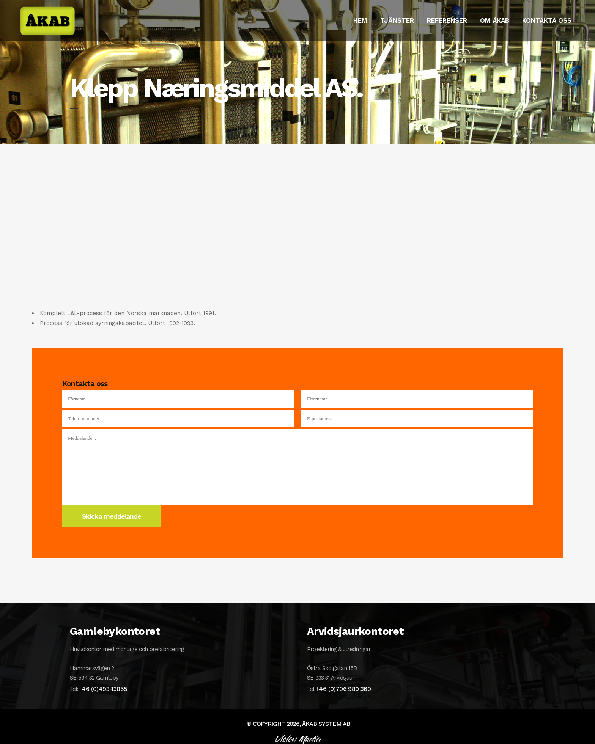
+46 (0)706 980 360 (343, 688)
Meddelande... (297, 467)
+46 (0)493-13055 (102, 688)
